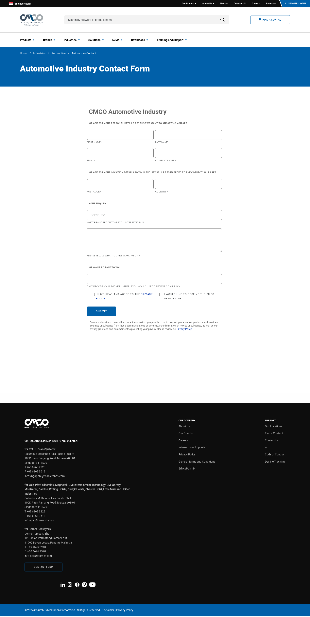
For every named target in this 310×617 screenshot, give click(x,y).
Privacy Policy (187, 455)
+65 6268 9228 (36, 467)
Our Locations (273, 427)
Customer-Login (295, 3)
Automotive (58, 54)
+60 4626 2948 (36, 547)
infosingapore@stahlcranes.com (45, 476)
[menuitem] (28, 40)
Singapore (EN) (20, 3)
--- (266, 448)
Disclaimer (108, 611)
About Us (184, 427)
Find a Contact (274, 434)
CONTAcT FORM (43, 567)
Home (23, 54)
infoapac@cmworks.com (40, 521)
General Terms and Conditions (197, 462)
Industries (39, 54)
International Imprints (192, 448)
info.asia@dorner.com (38, 556)
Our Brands (186, 434)
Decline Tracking (275, 462)
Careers (183, 441)
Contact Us (272, 441)
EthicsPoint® (187, 469)
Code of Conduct (275, 455)
